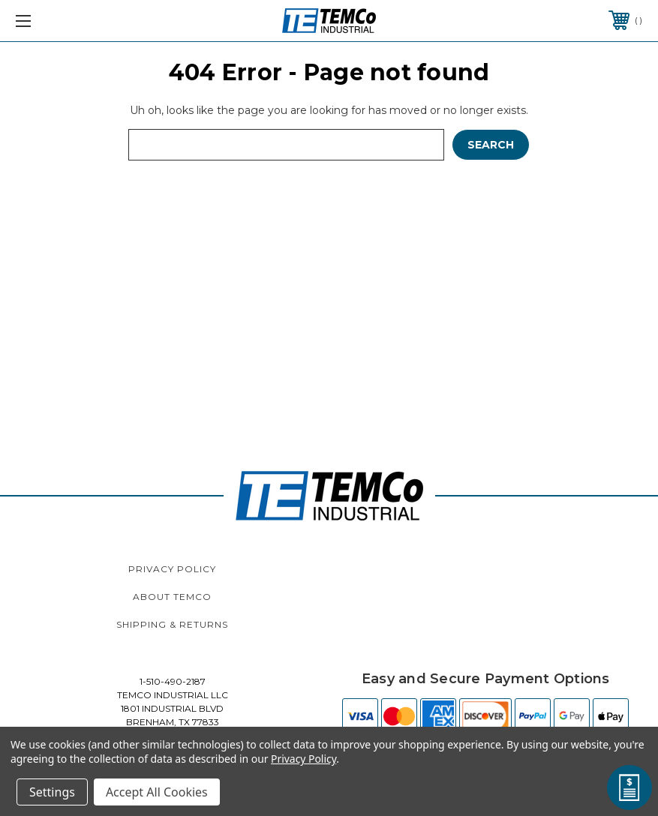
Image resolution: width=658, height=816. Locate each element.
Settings (52, 792)
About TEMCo (172, 596)
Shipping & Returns (172, 624)
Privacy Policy (172, 568)
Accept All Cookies (157, 792)
